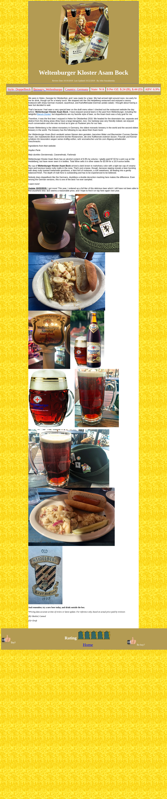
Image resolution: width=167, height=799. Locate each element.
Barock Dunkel (44, 114)
